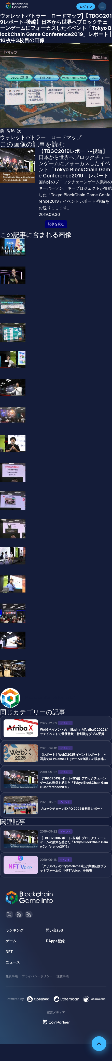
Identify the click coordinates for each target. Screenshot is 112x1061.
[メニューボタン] (102, 6)
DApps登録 (55, 941)
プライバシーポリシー (37, 976)
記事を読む (56, 224)
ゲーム (11, 941)
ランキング (14, 930)
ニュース (13, 962)
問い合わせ (55, 930)
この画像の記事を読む (32, 144)
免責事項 (12, 976)
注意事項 (63, 976)
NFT (9, 951)
